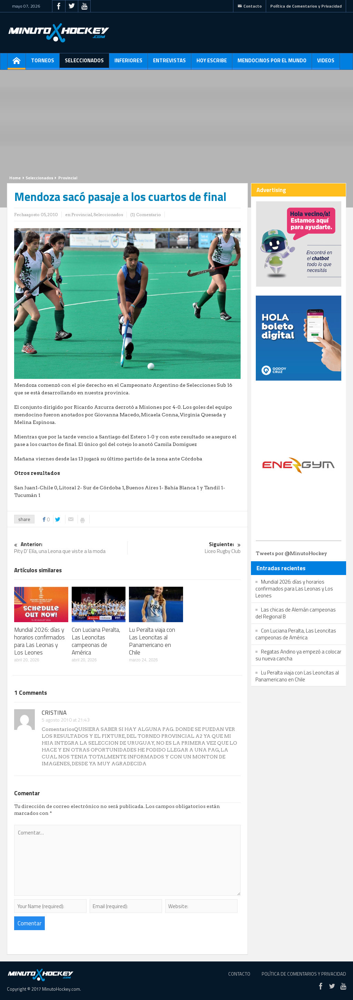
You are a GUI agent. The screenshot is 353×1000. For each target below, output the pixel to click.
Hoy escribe (211, 63)
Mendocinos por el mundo (272, 63)
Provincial (67, 177)
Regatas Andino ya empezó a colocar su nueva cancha (298, 655)
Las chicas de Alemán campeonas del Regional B (295, 613)
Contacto (250, 6)
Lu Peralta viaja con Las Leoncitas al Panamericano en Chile (152, 641)
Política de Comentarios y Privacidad (306, 6)
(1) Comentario (145, 214)
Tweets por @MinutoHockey (291, 553)
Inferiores (128, 63)
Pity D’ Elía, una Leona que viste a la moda (70, 548)
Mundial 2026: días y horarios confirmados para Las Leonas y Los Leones (39, 641)
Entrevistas (169, 63)
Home (15, 177)
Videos (326, 63)
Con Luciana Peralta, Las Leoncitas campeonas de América (96, 641)
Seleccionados (84, 63)
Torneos (42, 63)
